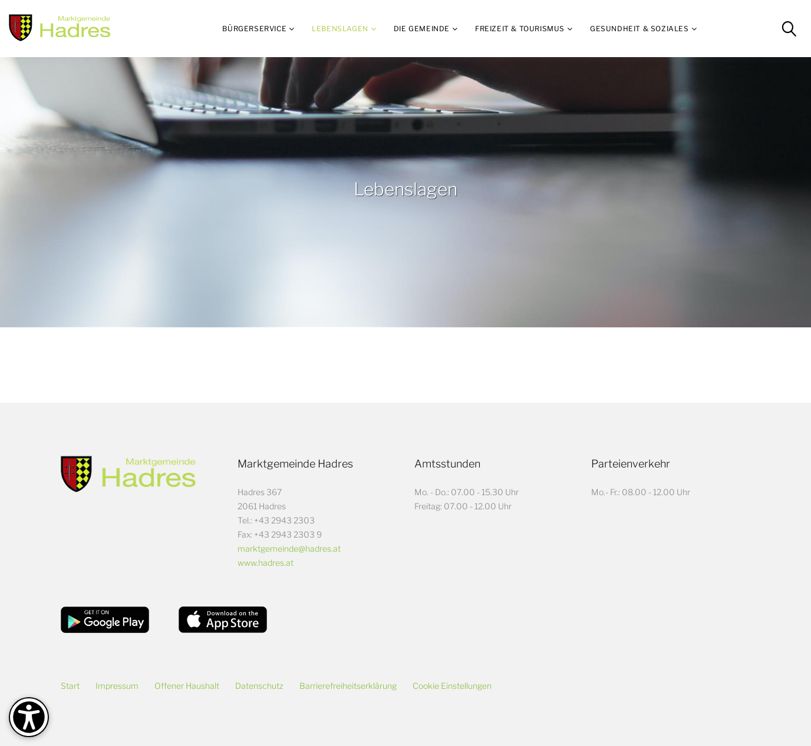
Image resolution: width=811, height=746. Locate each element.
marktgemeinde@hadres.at (289, 548)
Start (70, 686)
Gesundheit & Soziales (639, 28)
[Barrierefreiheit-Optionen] (29, 717)
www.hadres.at (266, 563)
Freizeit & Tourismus (520, 28)
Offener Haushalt (186, 686)
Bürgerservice (254, 28)
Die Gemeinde (422, 28)
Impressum (117, 686)
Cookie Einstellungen (452, 686)
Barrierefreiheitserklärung (348, 686)
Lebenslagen (340, 28)
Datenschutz (259, 686)
